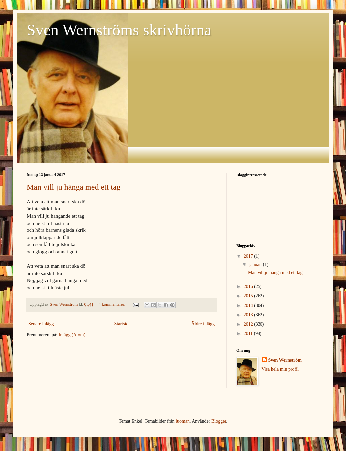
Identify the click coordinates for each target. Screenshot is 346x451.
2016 (249, 286)
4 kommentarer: (112, 304)
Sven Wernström (285, 360)
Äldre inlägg (203, 323)
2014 (249, 305)
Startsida (122, 323)
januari (256, 264)
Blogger (218, 421)
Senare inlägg (41, 323)
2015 (249, 295)
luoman (183, 421)
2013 (249, 314)
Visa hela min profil (280, 369)
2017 (249, 256)
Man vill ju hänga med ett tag (74, 187)
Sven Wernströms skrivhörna (119, 30)
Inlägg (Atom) (72, 334)
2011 (249, 333)
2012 (249, 324)
